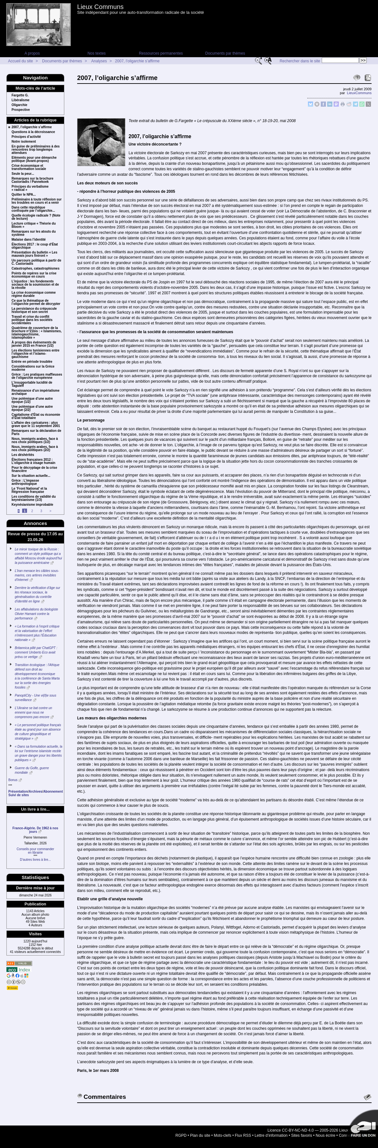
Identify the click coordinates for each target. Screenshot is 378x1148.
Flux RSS (243, 1135)
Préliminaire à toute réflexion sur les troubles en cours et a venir (37, 201)
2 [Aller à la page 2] (32, 511)
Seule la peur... (23, 173)
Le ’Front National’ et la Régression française (29, 490)
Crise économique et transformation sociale (29, 167)
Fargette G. (20, 95)
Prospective (21, 109)
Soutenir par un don (362, 1125)
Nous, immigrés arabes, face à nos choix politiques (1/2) (35, 440)
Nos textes (96, 53)
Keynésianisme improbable (32, 504)
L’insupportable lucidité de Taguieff (32, 384)
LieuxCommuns (359, 93)
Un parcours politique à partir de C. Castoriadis (36, 262)
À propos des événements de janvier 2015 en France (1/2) (34, 344)
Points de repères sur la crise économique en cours (34, 275)
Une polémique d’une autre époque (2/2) (32, 408)
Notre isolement (24, 141)
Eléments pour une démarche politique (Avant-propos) (34, 159)
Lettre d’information (271, 1135)
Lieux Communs (100, 6)
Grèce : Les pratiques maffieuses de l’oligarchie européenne (37, 376)
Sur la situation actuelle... (31, 475)
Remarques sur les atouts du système (34, 233)
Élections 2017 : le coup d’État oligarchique (35, 246)
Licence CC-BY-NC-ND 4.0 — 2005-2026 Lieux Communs (317, 1130)
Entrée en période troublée (32, 361)
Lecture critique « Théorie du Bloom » (34, 225)
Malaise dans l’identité (29, 239)
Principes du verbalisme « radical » (30, 188)
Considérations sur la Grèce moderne (33, 368)
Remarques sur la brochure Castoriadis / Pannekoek (32, 180)
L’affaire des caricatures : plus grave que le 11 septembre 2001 (36, 424)
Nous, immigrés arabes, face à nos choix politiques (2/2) (35, 448)
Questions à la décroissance (33, 132)
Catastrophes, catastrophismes (35, 268)
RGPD (181, 1135)
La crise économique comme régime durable (34, 294)
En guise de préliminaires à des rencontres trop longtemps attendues (36, 150)
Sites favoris (301, 1135)
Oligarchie (19, 105)
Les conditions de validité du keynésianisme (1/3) (34, 498)
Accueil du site (20, 61)
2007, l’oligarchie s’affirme (137, 61)
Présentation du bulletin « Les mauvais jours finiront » (34, 254)
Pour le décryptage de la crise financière (34, 469)
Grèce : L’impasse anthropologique (25, 482)
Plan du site (200, 1135)
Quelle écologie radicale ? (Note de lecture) (36, 217)
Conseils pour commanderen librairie (35, 850)
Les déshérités (23, 455)
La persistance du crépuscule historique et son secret (34, 310)
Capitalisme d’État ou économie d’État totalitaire (36, 416)
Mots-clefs (222, 1135)
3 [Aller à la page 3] (41, 511)
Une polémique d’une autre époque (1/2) (32, 400)
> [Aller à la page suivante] (50, 511)
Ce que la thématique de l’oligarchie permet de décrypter (36, 302)
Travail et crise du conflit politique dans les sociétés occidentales (32, 320)
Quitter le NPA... (24, 194)
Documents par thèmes (225, 53)
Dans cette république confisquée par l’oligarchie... (33, 209)
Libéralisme (21, 100)
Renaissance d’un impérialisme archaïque (35, 392)
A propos (32, 53)
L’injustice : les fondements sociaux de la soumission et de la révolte (35, 284)
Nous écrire (325, 1135)
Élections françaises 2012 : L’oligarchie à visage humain (33, 461)
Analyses (99, 61)
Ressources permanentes (161, 53)
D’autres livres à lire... (35, 859)
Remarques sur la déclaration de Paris (36, 432)
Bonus (12, 780)
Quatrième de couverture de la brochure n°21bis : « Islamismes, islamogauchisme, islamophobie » (37, 332)
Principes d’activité (26, 136)
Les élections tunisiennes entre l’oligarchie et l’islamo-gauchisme (35, 354)
